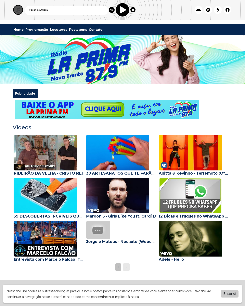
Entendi (229, 294)
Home (19, 30)
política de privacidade (156, 297)
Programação (36, 30)
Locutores (58, 30)
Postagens (78, 30)
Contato (95, 30)
